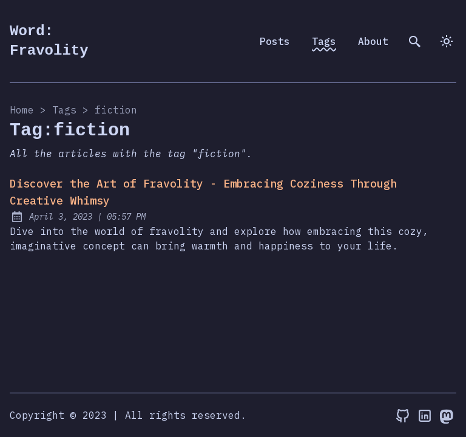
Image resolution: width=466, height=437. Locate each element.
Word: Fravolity (49, 41)
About (373, 41)
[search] (415, 41)
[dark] (446, 41)
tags (64, 110)
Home (22, 110)
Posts (275, 41)
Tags (324, 41)
